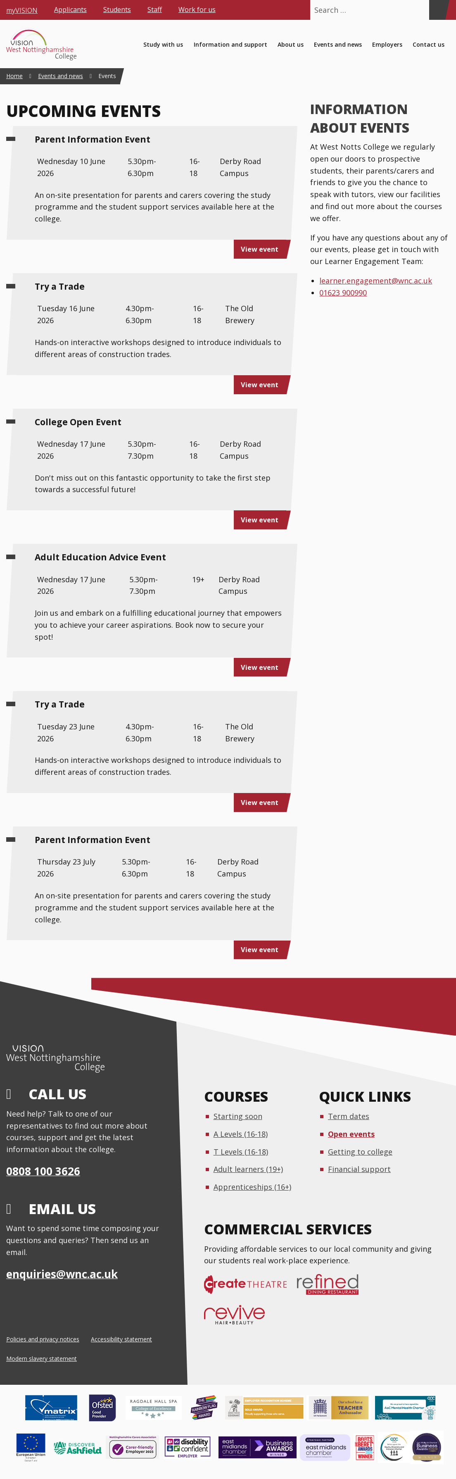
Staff (154, 9)
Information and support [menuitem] (230, 44)
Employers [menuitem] (387, 44)
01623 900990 (343, 293)
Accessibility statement (121, 1339)
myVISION (22, 9)
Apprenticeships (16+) (252, 1187)
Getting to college (360, 1152)
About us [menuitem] (291, 44)
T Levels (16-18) (241, 1152)
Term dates (348, 1116)
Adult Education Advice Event (100, 557)
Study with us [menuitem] (163, 44)
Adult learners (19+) (248, 1169)
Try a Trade (60, 286)
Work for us (197, 9)
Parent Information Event (92, 139)
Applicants (70, 9)
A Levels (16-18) (241, 1134)
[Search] (437, 10)
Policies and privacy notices (42, 1339)
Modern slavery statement (41, 1358)
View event (259, 249)
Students (117, 9)
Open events (351, 1134)
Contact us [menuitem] (428, 44)
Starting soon (238, 1116)
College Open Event (78, 422)
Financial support (359, 1169)
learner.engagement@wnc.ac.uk (375, 281)
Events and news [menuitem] (338, 44)
